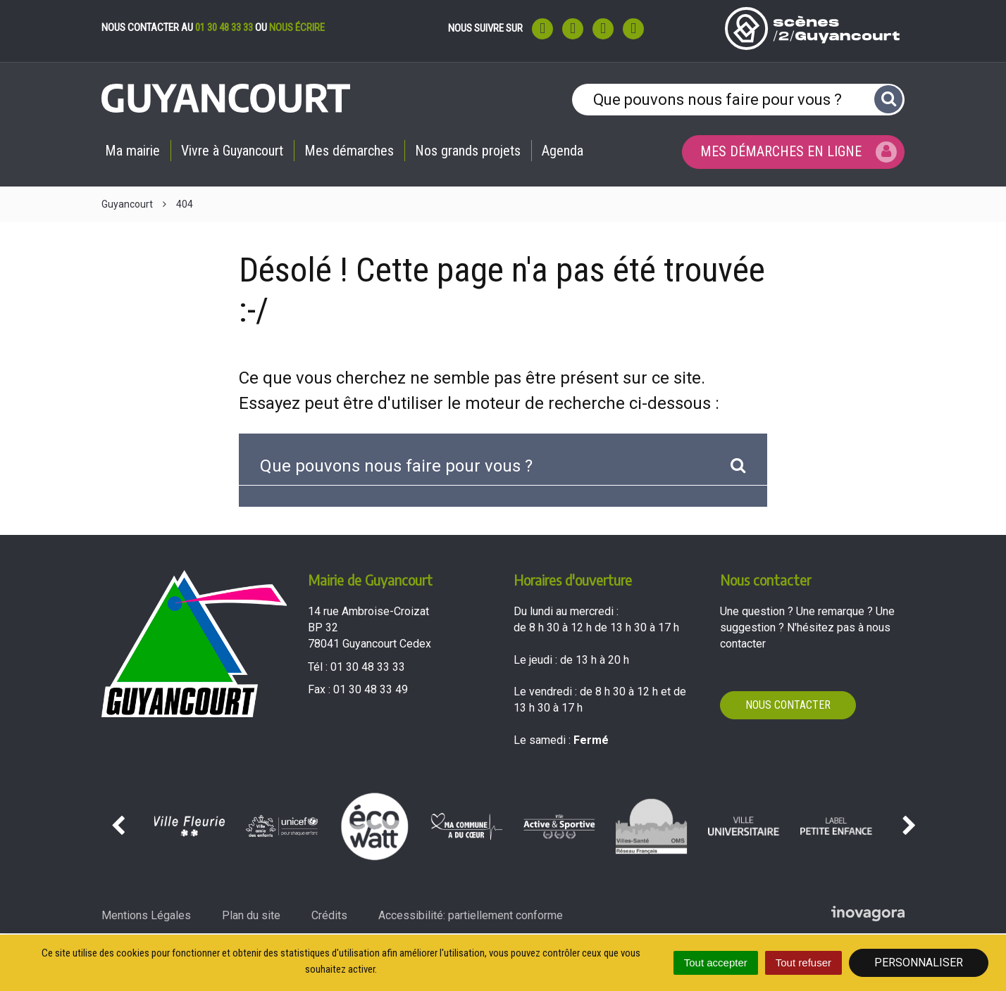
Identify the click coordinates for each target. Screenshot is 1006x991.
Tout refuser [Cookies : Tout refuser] (803, 962)
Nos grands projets (468, 150)
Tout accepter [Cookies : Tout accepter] (715, 962)
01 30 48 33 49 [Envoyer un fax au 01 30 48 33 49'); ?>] (370, 689)
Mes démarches (349, 150)
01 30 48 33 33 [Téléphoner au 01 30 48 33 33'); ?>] (367, 667)
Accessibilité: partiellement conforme (470, 915)
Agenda (562, 150)
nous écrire (297, 27)
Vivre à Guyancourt (232, 150)
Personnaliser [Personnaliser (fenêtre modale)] (918, 962)
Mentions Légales (146, 915)
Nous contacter (788, 705)
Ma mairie (132, 150)
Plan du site (251, 915)
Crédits (329, 915)
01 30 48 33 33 (224, 27)
